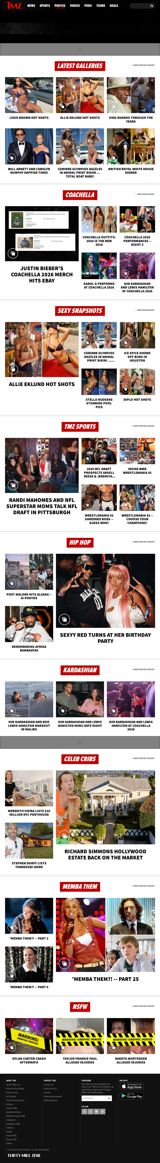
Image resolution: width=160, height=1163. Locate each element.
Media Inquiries (50, 1100)
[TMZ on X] (11, 5)
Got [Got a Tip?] (13, 17)
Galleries (10, 1128)
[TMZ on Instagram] (21, 5)
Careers (47, 1092)
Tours (122, 28)
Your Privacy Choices (15, 1100)
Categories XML (13, 1124)
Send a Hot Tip (50, 1089)
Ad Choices (11, 1096)
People (9, 1132)
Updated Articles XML (15, 1116)
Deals (143, 28)
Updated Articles (13, 1112)
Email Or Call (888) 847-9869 (37, 17)
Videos (80, 28)
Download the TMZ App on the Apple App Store (132, 1086)
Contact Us (49, 1085)
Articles (9, 1104)
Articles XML (12, 1108)
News (11, 28)
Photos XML (11, 1139)
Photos (57, 28)
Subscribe (109, 1098)
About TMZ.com (13, 1085)
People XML (11, 1135)
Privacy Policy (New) (15, 1089)
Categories (11, 1120)
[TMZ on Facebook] (7, 5)
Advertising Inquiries (53, 1096)
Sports (33, 28)
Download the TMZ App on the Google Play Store (132, 1095)
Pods (101, 28)
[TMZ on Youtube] (16, 5)
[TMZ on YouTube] (96, 1111)
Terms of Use (12, 1092)
